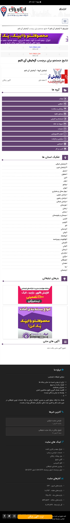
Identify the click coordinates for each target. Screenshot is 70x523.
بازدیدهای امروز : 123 (55, 485)
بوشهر (65, 184)
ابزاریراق (65, 28)
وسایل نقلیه (60, 114)
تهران (65, 188)
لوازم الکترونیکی (59, 134)
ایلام (65, 181)
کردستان (64, 229)
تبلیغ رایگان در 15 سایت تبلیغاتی (50, 430)
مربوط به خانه (60, 124)
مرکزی (65, 256)
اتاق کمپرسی (58, 463)
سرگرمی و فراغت (59, 139)
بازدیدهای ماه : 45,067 (54, 495)
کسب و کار (61, 149)
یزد (66, 266)
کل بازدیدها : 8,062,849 (54, 504)
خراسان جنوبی (62, 194)
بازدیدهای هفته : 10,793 (54, 490)
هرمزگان (64, 259)
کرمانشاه (64, 235)
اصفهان (64, 174)
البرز (65, 177)
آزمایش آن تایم (55, 28)
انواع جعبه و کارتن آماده (54, 449)
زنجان (65, 208)
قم (66, 225)
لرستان (64, 249)
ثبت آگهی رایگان (35, 517)
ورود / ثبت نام (35, 1)
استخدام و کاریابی (59, 119)
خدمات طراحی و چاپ (54, 452)
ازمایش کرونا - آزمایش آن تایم (35, 70)
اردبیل (65, 170)
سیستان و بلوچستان (59, 215)
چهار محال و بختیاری (59, 191)
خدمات (62, 129)
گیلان (65, 246)
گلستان (64, 242)
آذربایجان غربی (62, 167)
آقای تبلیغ (58, 459)
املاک (63, 98)
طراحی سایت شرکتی (54, 421)
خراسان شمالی (62, 201)
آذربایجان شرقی (61, 164)
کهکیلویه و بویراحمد (60, 239)
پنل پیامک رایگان (56, 456)
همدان (64, 263)
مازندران (64, 253)
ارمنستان (64, 270)
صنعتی (62, 103)
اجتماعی (62, 144)
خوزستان (63, 205)
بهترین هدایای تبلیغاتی (54, 466)
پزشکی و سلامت (59, 108)
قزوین (64, 222)
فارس (65, 218)
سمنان (64, 212)
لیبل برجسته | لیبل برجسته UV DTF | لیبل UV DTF (43, 469)
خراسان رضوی (62, 198)
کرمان (65, 232)
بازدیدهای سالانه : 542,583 (52, 500)
